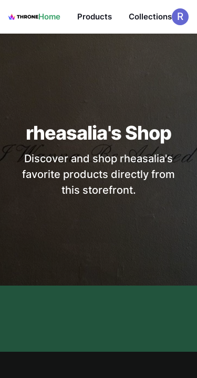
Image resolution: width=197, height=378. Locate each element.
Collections (150, 17)
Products (94, 17)
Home (49, 17)
